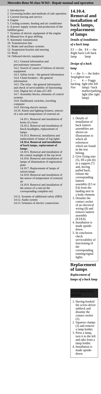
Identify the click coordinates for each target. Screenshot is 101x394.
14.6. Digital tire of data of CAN (32, 90)
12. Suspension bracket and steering (28, 49)
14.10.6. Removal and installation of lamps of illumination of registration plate (41, 162)
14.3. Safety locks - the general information (39, 74)
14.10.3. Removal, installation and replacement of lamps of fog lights (40, 137)
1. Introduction (15, 10)
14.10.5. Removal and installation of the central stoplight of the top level (41, 153)
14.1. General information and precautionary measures (31, 63)
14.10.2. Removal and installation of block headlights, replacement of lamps (41, 129)
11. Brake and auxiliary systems (25, 46)
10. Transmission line (19, 43)
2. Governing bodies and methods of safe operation (36, 13)
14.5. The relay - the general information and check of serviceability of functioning (38, 86)
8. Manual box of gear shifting (24, 36)
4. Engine (13, 20)
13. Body (12, 52)
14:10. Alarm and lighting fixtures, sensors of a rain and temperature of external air (38, 112)
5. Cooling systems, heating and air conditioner (34, 23)
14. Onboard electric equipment (25, 56)
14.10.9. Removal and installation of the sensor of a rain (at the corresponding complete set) (41, 188)
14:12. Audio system (26, 199)
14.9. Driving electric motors (30, 107)
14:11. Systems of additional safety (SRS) (38, 196)
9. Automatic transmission (22, 39)
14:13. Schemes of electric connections (36, 203)
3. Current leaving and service (24, 16)
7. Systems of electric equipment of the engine (34, 33)
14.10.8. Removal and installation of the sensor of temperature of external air (41, 178)
